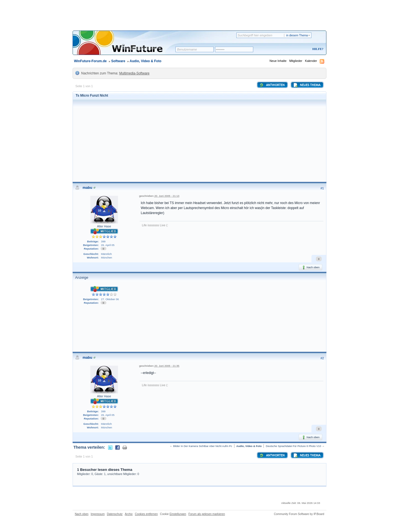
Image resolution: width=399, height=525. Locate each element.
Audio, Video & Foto (145, 61)
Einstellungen (178, 514)
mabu (87, 187)
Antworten (272, 85)
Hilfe (317, 49)
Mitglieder (295, 60)
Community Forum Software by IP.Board (299, 514)
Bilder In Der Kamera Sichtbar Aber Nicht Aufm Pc (202, 446)
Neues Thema (306, 85)
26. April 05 (108, 245)
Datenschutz (115, 514)
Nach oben (310, 267)
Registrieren (294, 49)
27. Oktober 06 (110, 299)
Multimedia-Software (134, 73)
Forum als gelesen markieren (206, 514)
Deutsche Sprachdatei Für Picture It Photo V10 (293, 446)
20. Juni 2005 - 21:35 (166, 365)
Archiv (128, 514)
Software (118, 61)
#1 (322, 188)
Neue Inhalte (278, 60)
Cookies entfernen (146, 514)
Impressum (97, 514)
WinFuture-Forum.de (90, 61)
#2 (322, 358)
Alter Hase (104, 226)
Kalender (311, 60)
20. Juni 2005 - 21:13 (166, 195)
